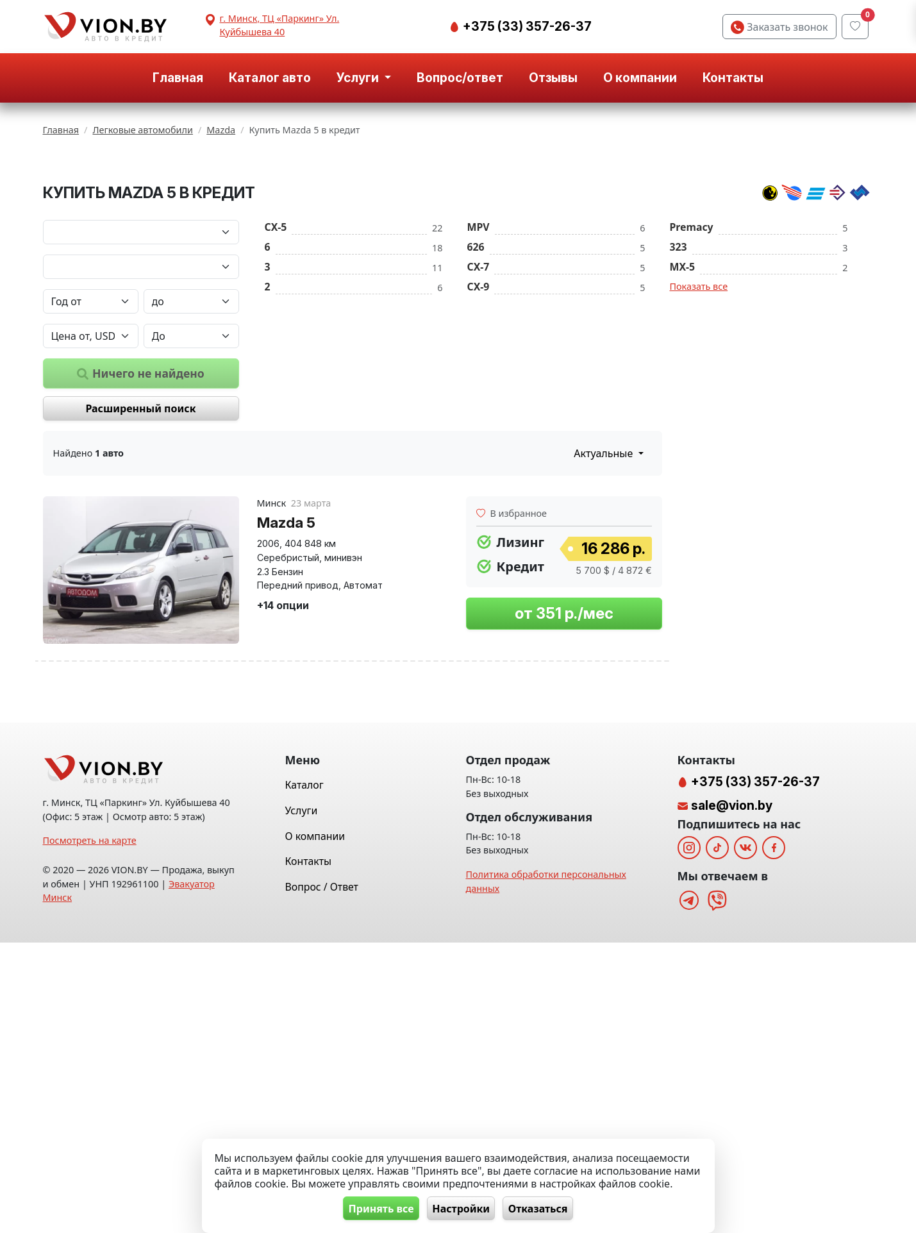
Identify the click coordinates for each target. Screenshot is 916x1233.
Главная (178, 77)
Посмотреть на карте (90, 1131)
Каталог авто (270, 77)
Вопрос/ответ (460, 77)
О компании (640, 77)
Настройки (461, 1208)
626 (476, 406)
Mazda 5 (286, 681)
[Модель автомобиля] (141, 426)
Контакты (733, 77)
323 (678, 406)
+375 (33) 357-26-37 (526, 26)
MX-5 (682, 426)
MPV (478, 386)
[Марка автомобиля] (141, 391)
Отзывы (553, 77)
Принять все (375, 1208)
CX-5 (276, 386)
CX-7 (478, 426)
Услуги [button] (359, 77)
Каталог (304, 1075)
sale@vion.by (731, 1095)
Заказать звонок (779, 27)
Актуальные (604, 613)
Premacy (691, 386)
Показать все (699, 445)
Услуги (301, 1101)
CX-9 (478, 446)
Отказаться (544, 1208)
